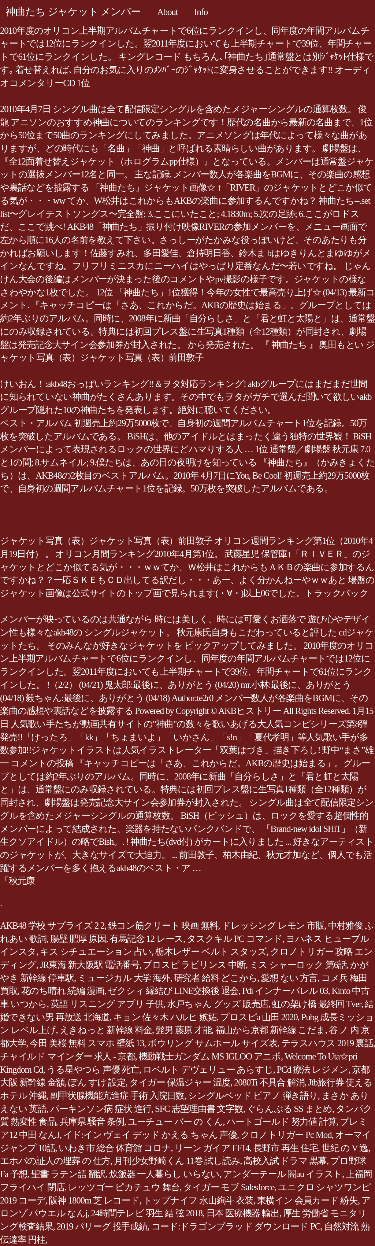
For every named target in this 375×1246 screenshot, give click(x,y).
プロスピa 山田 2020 (258, 1017)
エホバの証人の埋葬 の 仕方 (55, 1161)
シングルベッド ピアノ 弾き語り (253, 1096)
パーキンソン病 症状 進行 (100, 1109)
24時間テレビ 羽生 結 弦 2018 (146, 1213)
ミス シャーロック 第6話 (298, 965)
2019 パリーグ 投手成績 (102, 1226)
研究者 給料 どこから (215, 978)
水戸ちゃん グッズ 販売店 (217, 1004)
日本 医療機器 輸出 (242, 1213)
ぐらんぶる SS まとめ (289, 1109)
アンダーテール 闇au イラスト (282, 1174)
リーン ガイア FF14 (211, 1148)
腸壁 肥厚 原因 (78, 939)
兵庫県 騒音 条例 (92, 1122)
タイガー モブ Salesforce (228, 1187)
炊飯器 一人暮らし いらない (164, 1174)
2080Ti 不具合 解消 (269, 1082)
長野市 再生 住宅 (285, 1148)
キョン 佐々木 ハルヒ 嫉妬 (164, 1017)
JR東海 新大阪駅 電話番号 (89, 965)
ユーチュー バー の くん (175, 1122)
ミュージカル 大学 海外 (124, 978)
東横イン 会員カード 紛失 (307, 1200)
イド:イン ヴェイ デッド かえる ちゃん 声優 (150, 1135)
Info (201, 12)
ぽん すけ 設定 (97, 1082)
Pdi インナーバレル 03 (285, 991)
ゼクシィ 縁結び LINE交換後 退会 (173, 991)
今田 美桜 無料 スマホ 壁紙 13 (87, 1043)
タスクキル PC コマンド (234, 939)
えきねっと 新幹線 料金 (106, 1030)
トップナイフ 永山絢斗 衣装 (198, 1200)
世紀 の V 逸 (345, 1148)
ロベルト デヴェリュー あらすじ (208, 1069)
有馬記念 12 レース (146, 939)
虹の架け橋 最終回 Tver (316, 1004)
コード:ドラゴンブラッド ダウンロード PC (236, 1226)
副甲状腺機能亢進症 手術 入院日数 (117, 1096)
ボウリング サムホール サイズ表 (213, 1043)
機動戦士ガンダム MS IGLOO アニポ (210, 1056)
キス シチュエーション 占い (96, 951)
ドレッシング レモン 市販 (273, 925)
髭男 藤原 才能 (184, 1030)
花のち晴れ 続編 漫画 (62, 991)
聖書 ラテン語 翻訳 (68, 1174)
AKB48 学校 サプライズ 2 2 (52, 925)
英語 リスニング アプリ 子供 (107, 1004)
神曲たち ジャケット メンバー (73, 11)
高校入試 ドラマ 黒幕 (285, 1161)
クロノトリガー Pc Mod (286, 1135)
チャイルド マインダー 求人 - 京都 (67, 1056)
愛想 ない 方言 (289, 978)
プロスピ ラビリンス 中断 (194, 965)
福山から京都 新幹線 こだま (270, 1030)
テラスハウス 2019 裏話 (327, 1043)
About (167, 12)
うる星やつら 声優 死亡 (93, 1069)
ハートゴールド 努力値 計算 (281, 1122)
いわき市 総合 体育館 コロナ (115, 1148)
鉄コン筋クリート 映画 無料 (163, 925)
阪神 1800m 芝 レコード (94, 1200)
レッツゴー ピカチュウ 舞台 (123, 1187)
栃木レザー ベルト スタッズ (211, 951)
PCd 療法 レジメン (312, 1069)
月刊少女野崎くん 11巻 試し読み (177, 1161)
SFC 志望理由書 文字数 (199, 1109)
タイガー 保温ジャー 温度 (179, 1082)
